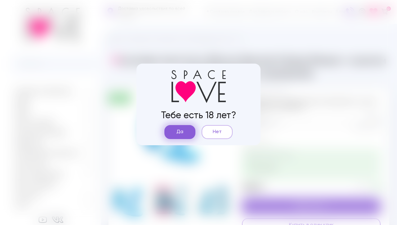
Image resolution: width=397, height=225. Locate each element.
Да (179, 131)
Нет (217, 131)
